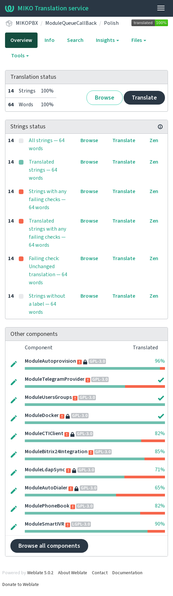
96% (160, 361)
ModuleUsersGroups (48, 397)
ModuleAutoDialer (46, 487)
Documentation (127, 573)
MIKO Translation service (47, 8)
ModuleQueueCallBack (71, 23)
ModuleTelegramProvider (54, 379)
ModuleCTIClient (44, 433)
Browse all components (49, 546)
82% (160, 433)
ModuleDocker (42, 415)
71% (160, 469)
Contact (100, 573)
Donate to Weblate (20, 584)
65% (160, 487)
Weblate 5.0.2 (40, 573)
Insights (107, 40)
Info (50, 40)
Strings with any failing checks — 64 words (47, 199)
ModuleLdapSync (45, 469)
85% (160, 451)
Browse (104, 98)
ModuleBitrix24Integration (56, 451)
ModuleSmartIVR (44, 524)
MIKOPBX (27, 23)
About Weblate (72, 573)
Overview (21, 40)
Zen (154, 140)
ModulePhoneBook (47, 506)
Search (75, 40)
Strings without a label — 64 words (47, 304)
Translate (144, 98)
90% (160, 524)
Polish (111, 23)
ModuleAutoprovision (50, 361)
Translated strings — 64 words (43, 170)
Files (138, 40)
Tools (20, 55)
